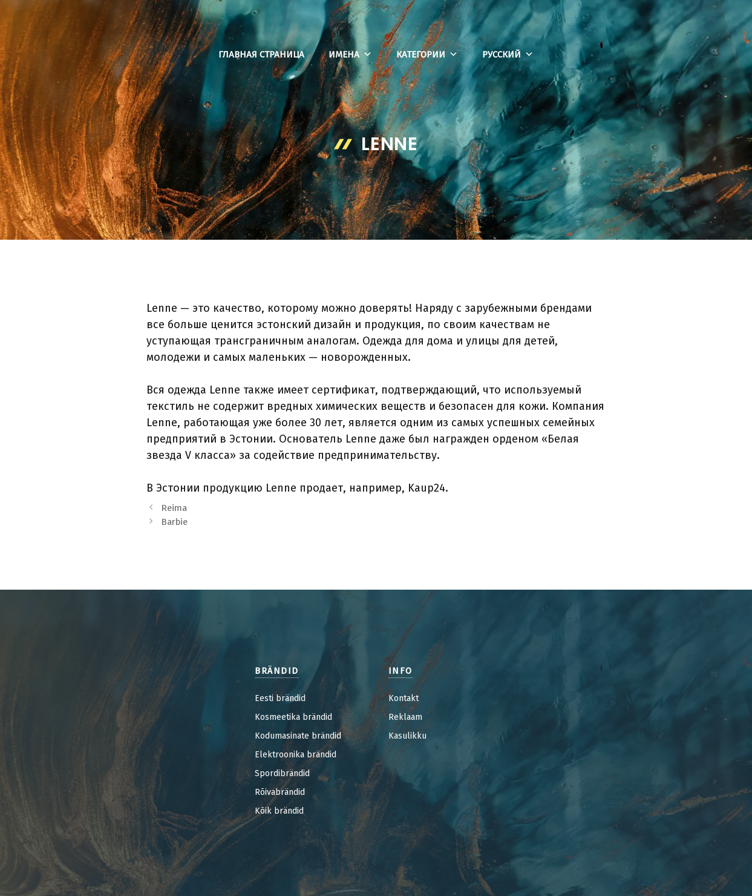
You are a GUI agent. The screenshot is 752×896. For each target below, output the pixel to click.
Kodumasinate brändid (298, 736)
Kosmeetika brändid (293, 717)
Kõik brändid (279, 811)
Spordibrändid (282, 773)
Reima (174, 507)
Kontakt (403, 698)
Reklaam (405, 717)
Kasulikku (407, 736)
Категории (427, 54)
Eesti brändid (280, 698)
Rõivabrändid (280, 792)
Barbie (174, 521)
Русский (508, 54)
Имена (350, 54)
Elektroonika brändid (295, 754)
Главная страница (261, 54)
